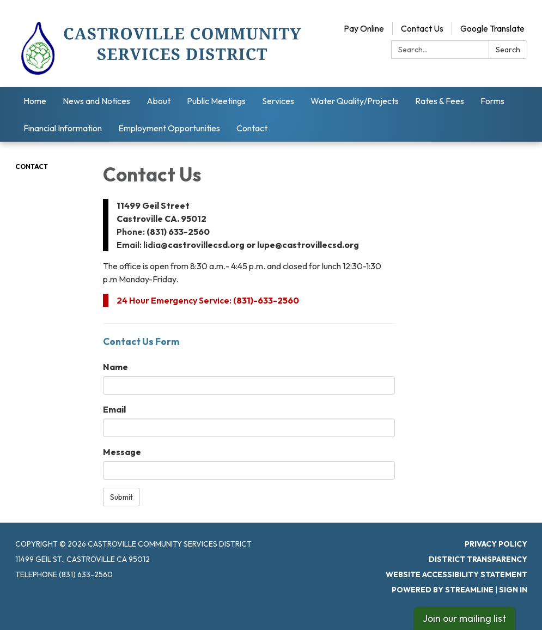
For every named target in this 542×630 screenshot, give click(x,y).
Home (34, 100)
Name (115, 366)
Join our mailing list (464, 618)
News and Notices (96, 100)
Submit (121, 497)
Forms (492, 100)
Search (508, 49)
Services (278, 100)
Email (114, 409)
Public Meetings (216, 100)
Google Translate (492, 28)
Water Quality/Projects (354, 100)
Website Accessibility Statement (456, 574)
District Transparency (478, 559)
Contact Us (422, 28)
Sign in (513, 590)
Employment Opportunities (169, 128)
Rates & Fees (439, 100)
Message (122, 451)
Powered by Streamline (443, 590)
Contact (251, 128)
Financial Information (62, 128)
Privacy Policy (496, 544)
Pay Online (364, 28)
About (158, 100)
